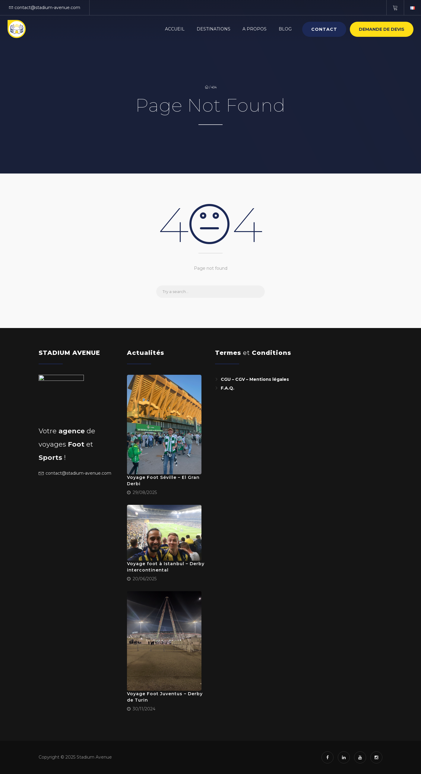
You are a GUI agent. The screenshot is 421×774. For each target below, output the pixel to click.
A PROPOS (254, 29)
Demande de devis (381, 29)
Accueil (175, 29)
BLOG (285, 29)
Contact (324, 29)
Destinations (213, 29)
